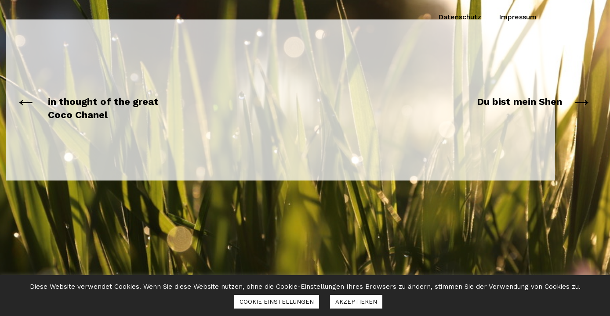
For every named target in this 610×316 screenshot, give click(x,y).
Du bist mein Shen (519, 101)
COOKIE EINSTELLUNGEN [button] (277, 301)
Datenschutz (459, 17)
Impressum (518, 17)
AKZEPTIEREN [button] (356, 301)
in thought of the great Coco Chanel (103, 108)
